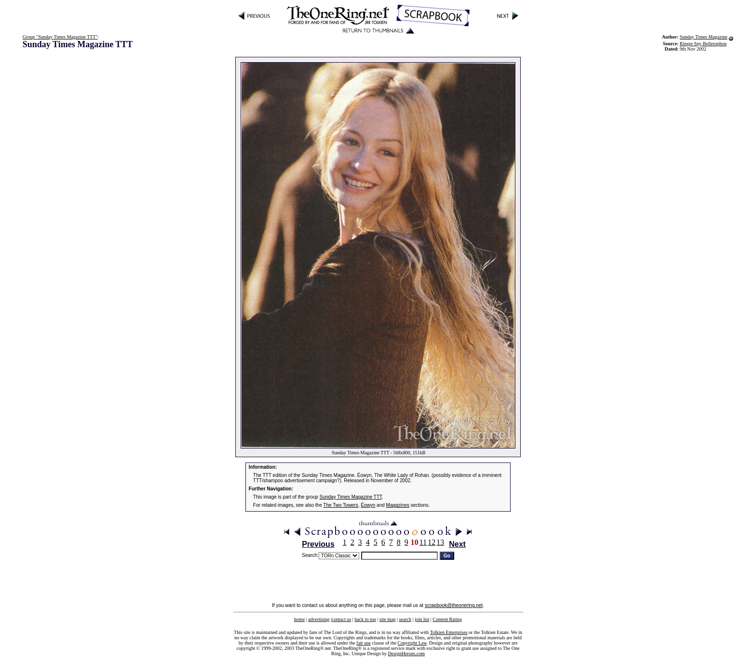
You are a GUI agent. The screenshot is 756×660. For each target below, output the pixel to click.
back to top (365, 619)
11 (423, 542)
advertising (318, 619)
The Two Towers (340, 505)
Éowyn (368, 505)
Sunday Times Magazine (704, 37)
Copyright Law (412, 643)
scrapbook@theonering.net (454, 605)
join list (422, 619)
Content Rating (447, 619)
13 (440, 542)
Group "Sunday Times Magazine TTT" (60, 37)
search (405, 619)
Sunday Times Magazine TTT (351, 497)
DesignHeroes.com (406, 653)
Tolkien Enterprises (449, 632)
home (299, 619)
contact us (341, 619)
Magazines (397, 505)
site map (387, 619)
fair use (363, 643)
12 (431, 542)
